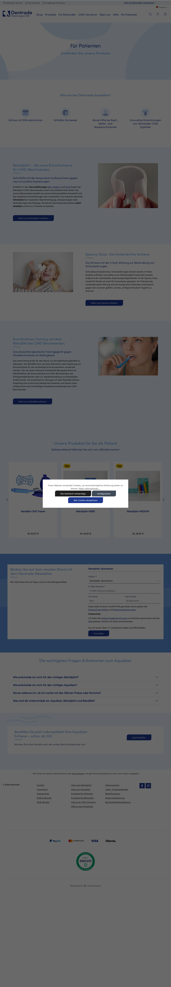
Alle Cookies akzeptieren (86, 500)
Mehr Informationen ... (89, 488)
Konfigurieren (103, 493)
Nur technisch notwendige (73, 493)
